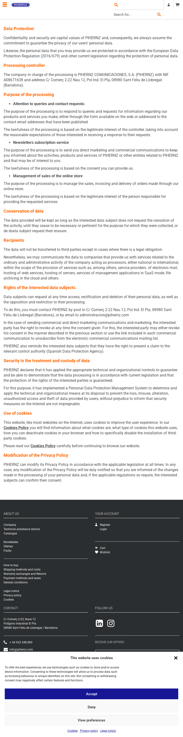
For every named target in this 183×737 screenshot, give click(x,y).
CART (178, 5)
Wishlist (102, 552)
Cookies (72, 730)
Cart (100, 548)
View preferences (91, 720)
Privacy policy (89, 730)
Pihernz (20, 5)
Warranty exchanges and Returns (25, 574)
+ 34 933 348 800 (18, 642)
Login (103, 529)
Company (10, 525)
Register (169, 5)
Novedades (11, 542)
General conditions (16, 582)
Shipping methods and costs (22, 569)
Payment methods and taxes (22, 578)
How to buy (11, 565)
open (116, 5)
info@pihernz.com (18, 649)
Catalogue (10, 533)
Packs (7, 550)
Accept (91, 694)
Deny (92, 707)
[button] (175, 658)
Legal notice (108, 730)
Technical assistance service (22, 529)
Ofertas (8, 546)
